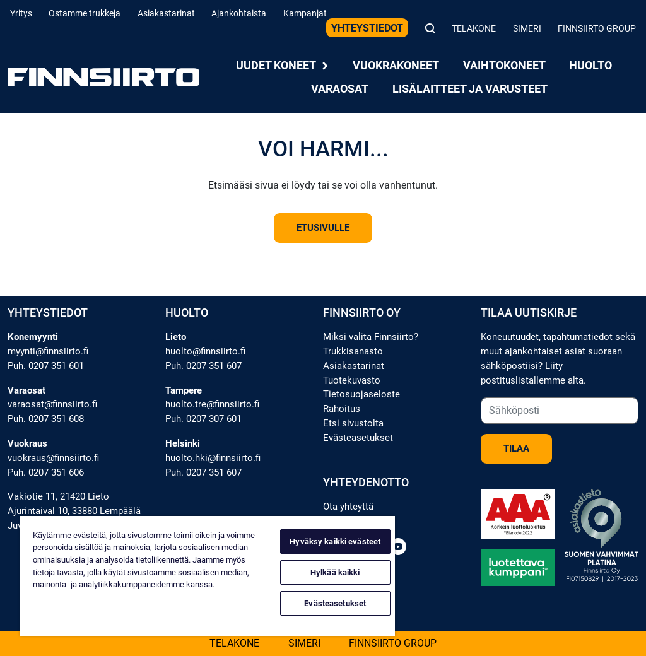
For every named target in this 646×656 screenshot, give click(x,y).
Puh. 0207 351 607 (203, 366)
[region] (207, 576)
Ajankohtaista (238, 13)
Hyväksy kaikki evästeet (335, 541)
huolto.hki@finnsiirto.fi (213, 458)
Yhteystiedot (367, 28)
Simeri (527, 28)
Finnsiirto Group (597, 28)
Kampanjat (305, 13)
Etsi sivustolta (353, 423)
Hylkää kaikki (335, 572)
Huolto (590, 66)
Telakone (474, 28)
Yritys (21, 13)
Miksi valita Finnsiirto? (370, 337)
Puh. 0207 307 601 (203, 419)
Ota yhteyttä (348, 506)
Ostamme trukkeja (84, 13)
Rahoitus (341, 408)
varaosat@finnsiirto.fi (52, 404)
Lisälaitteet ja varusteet (470, 88)
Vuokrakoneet (396, 66)
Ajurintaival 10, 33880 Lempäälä (74, 511)
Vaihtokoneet (504, 66)
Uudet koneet (282, 66)
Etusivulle (323, 227)
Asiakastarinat (166, 13)
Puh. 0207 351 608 (46, 419)
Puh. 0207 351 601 (46, 366)
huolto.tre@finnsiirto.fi (212, 404)
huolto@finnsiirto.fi (205, 351)
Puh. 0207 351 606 (46, 472)
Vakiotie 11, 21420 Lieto (58, 496)
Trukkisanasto (353, 351)
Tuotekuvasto (351, 380)
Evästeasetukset (358, 437)
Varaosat (339, 88)
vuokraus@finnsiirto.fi (53, 458)
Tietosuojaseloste (361, 394)
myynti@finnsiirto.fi (48, 351)
